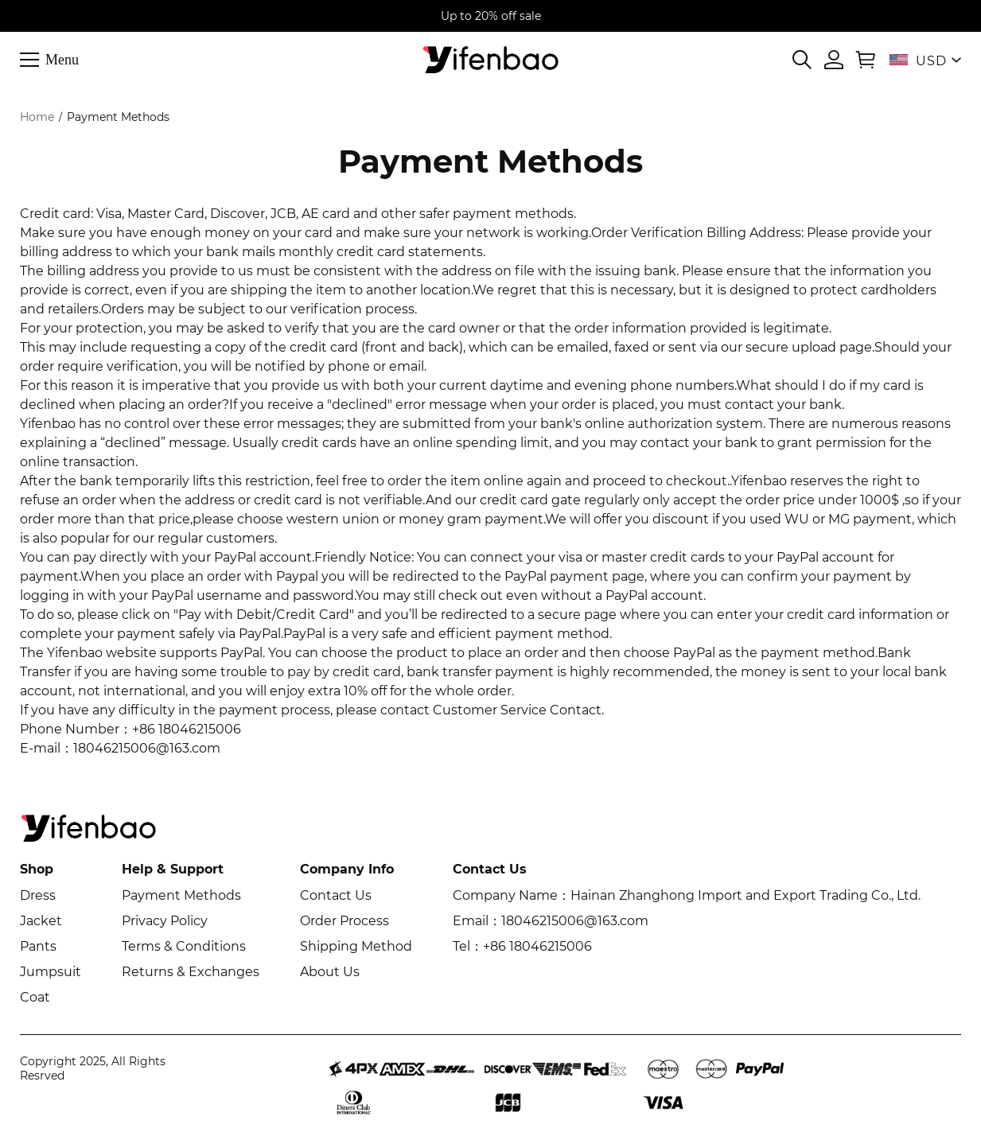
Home (37, 117)
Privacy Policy (165, 920)
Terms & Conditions (184, 946)
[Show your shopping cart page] (866, 59)
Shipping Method (356, 946)
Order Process (344, 920)
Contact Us (336, 895)
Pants (38, 946)
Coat (35, 997)
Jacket (41, 920)
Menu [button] (62, 59)
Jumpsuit (50, 971)
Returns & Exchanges (190, 971)
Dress (38, 895)
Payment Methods (181, 895)
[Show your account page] (834, 59)
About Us (330, 971)
